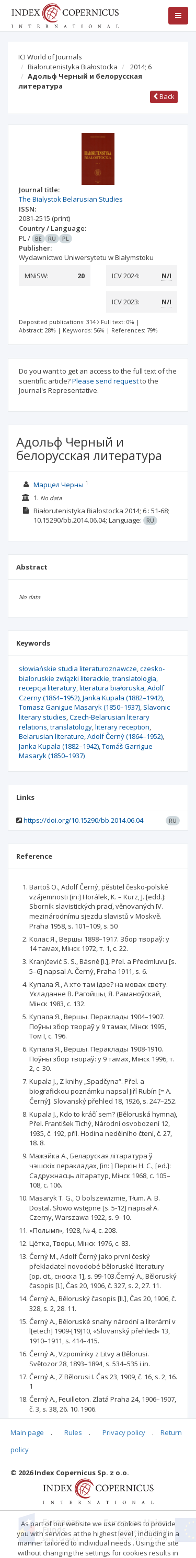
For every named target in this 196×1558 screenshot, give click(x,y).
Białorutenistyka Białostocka (73, 66)
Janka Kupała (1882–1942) (123, 697)
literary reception (122, 727)
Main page (27, 1432)
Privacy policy (123, 1432)
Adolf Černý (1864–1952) (125, 736)
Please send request (105, 381)
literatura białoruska (111, 688)
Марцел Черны (58, 484)
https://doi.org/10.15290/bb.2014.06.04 (83, 820)
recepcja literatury (47, 688)
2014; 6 (141, 66)
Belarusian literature (51, 736)
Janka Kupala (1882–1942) (59, 746)
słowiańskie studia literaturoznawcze (78, 668)
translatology (71, 727)
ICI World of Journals (50, 56)
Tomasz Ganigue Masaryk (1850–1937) (79, 707)
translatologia (134, 678)
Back (164, 96)
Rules (73, 1432)
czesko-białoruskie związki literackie (92, 673)
